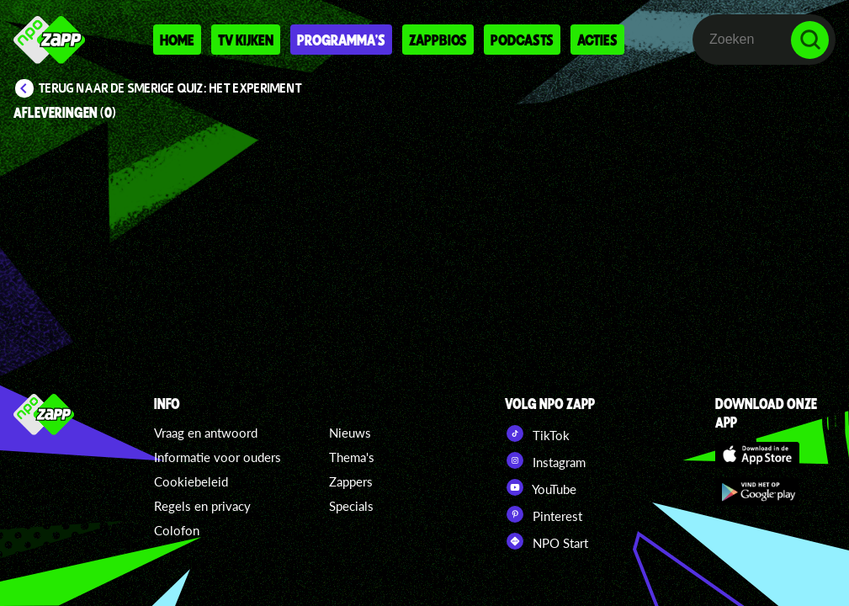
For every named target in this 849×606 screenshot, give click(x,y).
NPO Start (546, 541)
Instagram (545, 460)
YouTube (540, 487)
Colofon (176, 530)
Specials (351, 505)
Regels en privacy (202, 505)
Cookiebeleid (191, 481)
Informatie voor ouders (217, 457)
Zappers (351, 481)
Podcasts (522, 39)
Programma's (341, 39)
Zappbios (438, 39)
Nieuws (350, 432)
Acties (597, 39)
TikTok (537, 433)
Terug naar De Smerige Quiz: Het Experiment (170, 88)
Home (177, 39)
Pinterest (543, 514)
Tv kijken (245, 39)
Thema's (351, 457)
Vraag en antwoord (205, 432)
